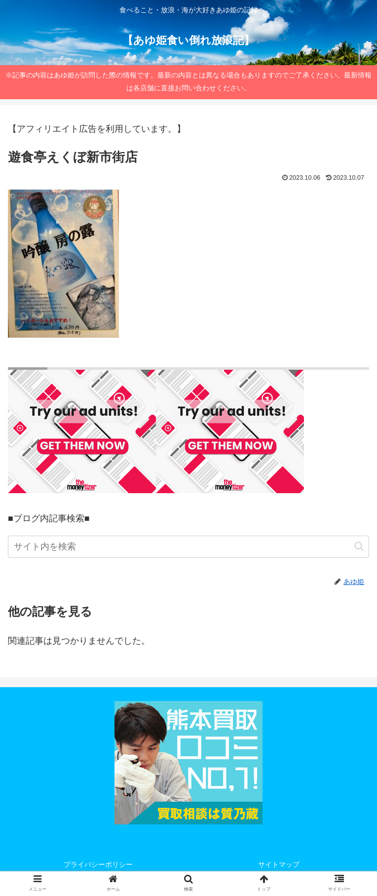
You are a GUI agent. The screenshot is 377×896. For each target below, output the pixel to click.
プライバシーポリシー (98, 864)
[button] (359, 546)
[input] (188, 547)
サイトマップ (279, 864)
